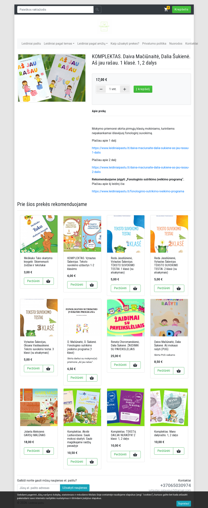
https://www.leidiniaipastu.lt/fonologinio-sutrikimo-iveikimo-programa (138, 191)
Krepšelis (182, 9)
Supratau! (183, 503)
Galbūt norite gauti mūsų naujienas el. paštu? (47, 480)
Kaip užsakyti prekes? (125, 43)
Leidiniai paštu (31, 43)
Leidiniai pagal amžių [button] (91, 43)
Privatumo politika (154, 43)
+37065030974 (175, 485)
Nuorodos (175, 43)
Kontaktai (191, 43)
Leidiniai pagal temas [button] (58, 43)
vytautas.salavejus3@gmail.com (170, 490)
